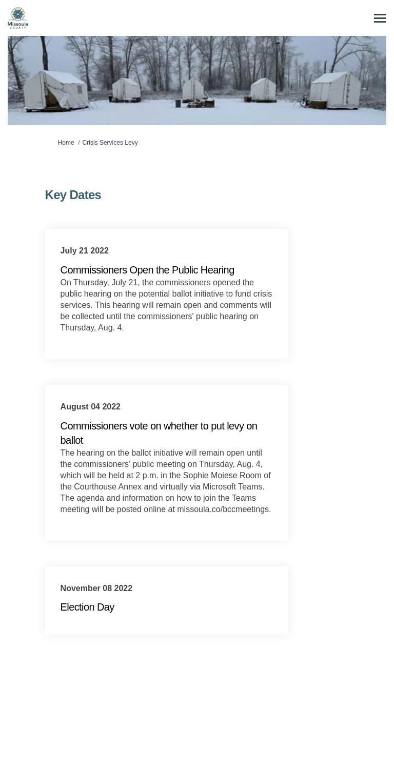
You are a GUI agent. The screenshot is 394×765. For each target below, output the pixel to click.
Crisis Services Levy (110, 142)
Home (66, 142)
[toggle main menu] (380, 18)
